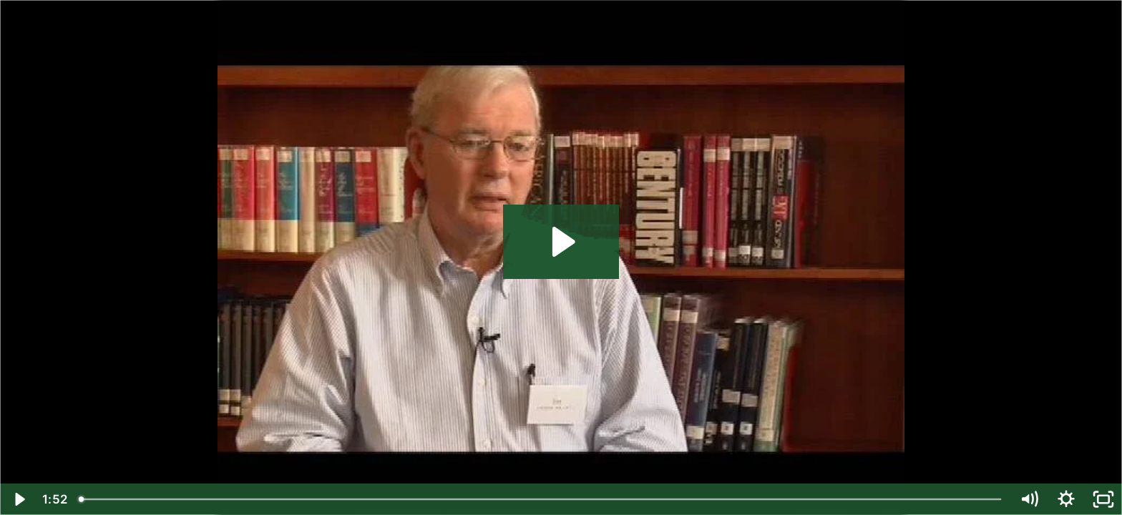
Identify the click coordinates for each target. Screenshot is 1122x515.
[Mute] (1029, 499)
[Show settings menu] (1066, 499)
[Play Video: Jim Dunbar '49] (561, 242)
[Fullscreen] (1103, 499)
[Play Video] (18, 499)
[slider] (541, 499)
